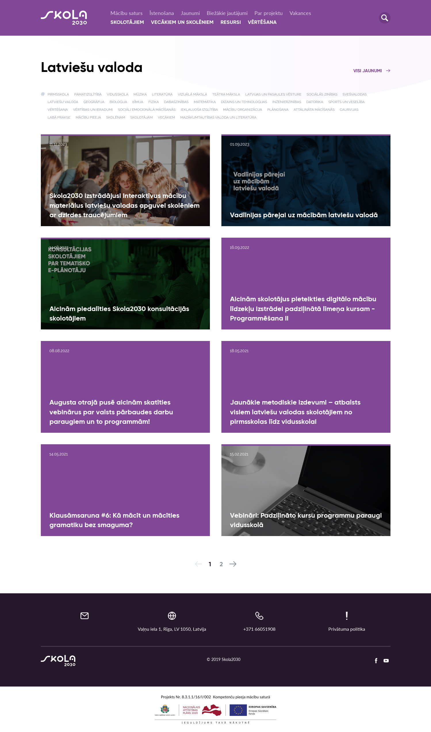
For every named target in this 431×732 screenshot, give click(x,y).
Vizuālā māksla (192, 94)
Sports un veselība (346, 102)
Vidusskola (118, 94)
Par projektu (268, 13)
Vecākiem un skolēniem (182, 22)
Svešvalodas (354, 94)
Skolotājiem (127, 22)
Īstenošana (162, 13)
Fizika (153, 102)
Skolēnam (115, 117)
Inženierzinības (286, 102)
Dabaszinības (176, 102)
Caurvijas (349, 110)
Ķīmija (137, 102)
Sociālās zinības (322, 94)
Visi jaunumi (371, 71)
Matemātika (205, 102)
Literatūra (162, 94)
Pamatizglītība (87, 94)
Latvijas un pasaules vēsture (273, 94)
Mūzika (140, 94)
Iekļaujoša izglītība (199, 110)
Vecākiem (166, 117)
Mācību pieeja (88, 117)
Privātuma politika (346, 629)
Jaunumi (190, 13)
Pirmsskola (58, 94)
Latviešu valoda (63, 102)
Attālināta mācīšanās (314, 110)
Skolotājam (141, 117)
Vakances (300, 13)
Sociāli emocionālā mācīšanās (146, 110)
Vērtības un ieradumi (93, 110)
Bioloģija (118, 102)
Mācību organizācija (242, 110)
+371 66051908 (259, 629)
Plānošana (277, 110)
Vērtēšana (262, 22)
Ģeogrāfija (93, 102)
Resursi (231, 22)
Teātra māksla (226, 94)
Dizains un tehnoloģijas (244, 102)
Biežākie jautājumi (227, 13)
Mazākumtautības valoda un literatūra (218, 117)
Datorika (315, 102)
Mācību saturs (126, 13)
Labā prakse (59, 117)
